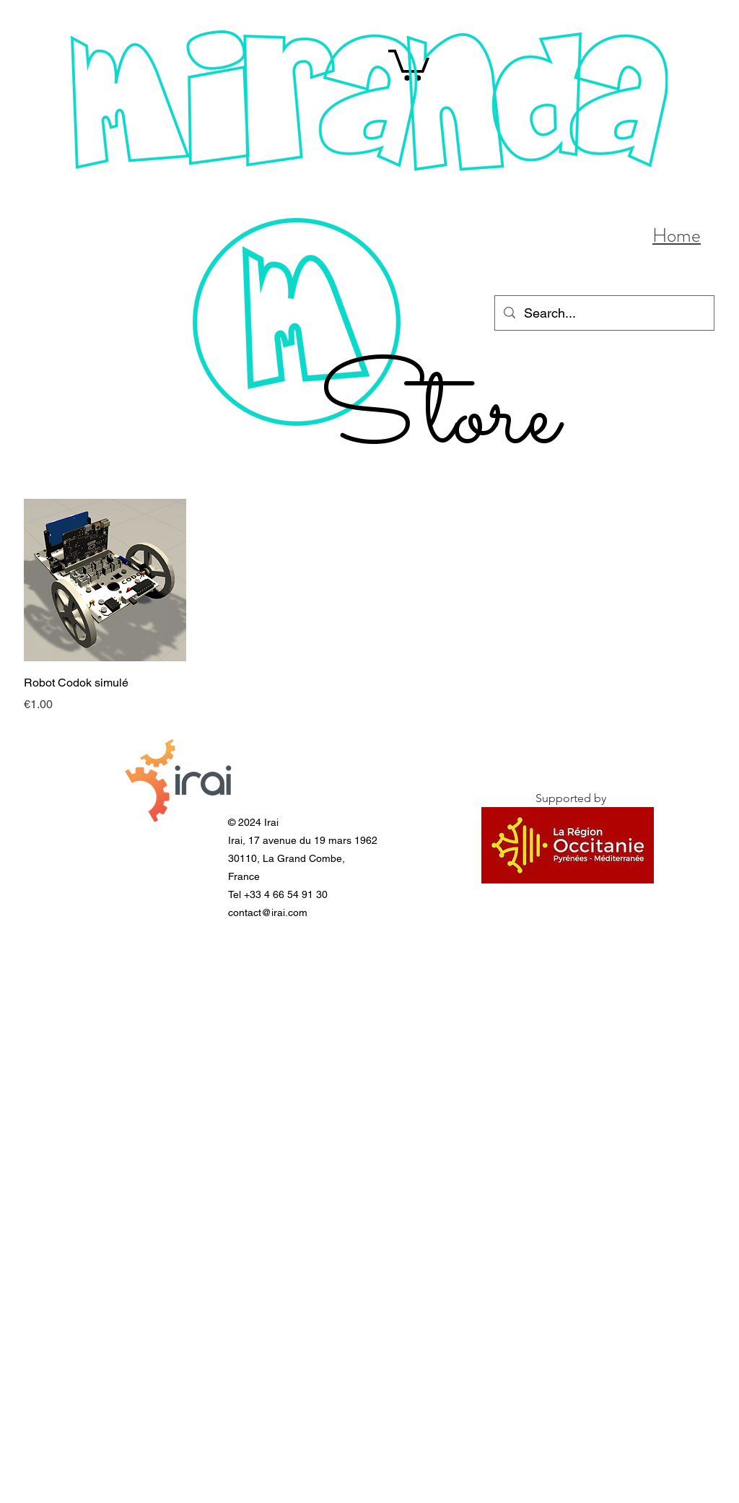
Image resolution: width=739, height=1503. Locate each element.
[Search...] (603, 313)
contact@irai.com (267, 912)
